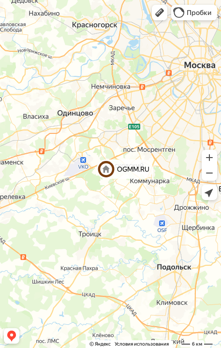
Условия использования (142, 344)
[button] (159, 12)
